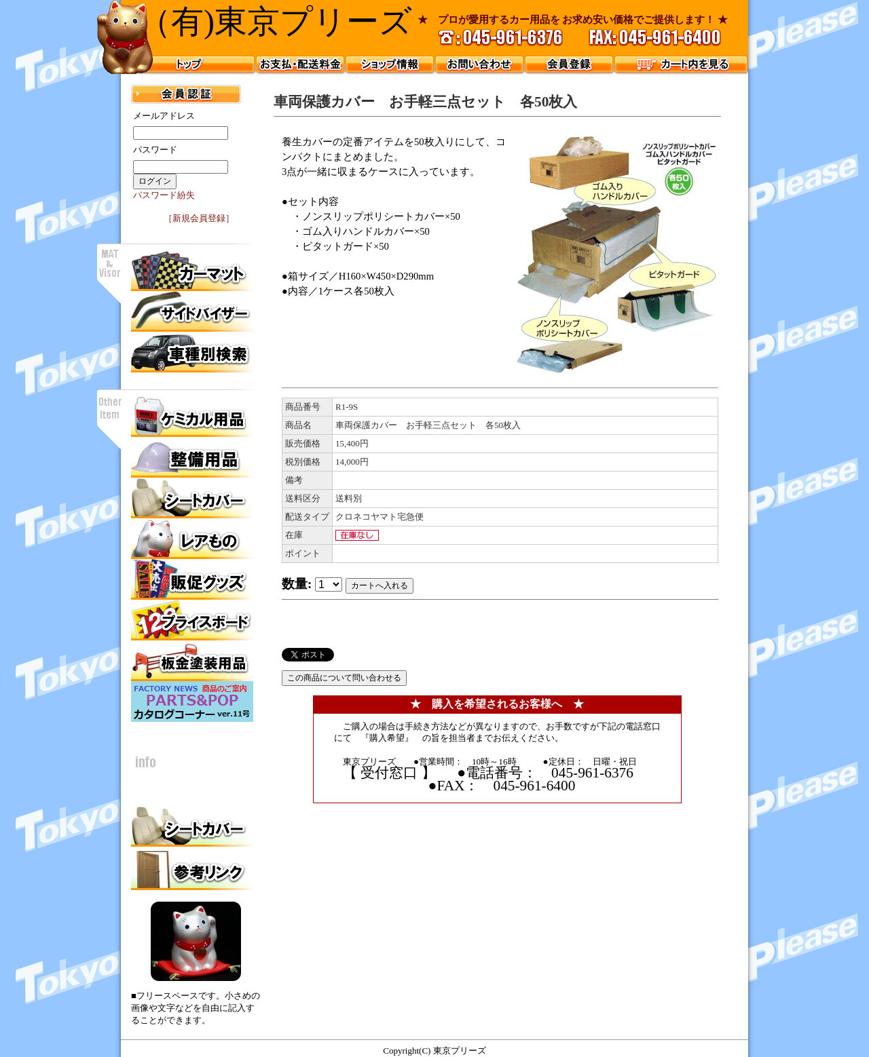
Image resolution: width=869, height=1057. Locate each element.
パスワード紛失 (164, 195)
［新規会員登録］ (199, 218)
